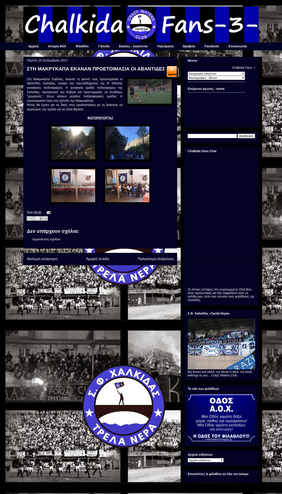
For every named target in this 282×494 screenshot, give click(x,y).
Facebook (212, 46)
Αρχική (33, 46)
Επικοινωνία (237, 46)
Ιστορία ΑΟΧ (57, 46)
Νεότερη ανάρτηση (42, 259)
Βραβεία (189, 46)
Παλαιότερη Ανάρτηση (156, 259)
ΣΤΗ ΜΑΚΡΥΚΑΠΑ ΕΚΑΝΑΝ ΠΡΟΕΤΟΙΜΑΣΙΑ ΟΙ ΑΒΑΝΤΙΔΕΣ (96, 69)
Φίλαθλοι (82, 46)
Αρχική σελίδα (97, 259)
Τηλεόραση (165, 46)
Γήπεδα (103, 46)
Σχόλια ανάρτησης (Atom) (109, 274)
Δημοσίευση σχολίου (46, 239)
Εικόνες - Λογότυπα (133, 46)
